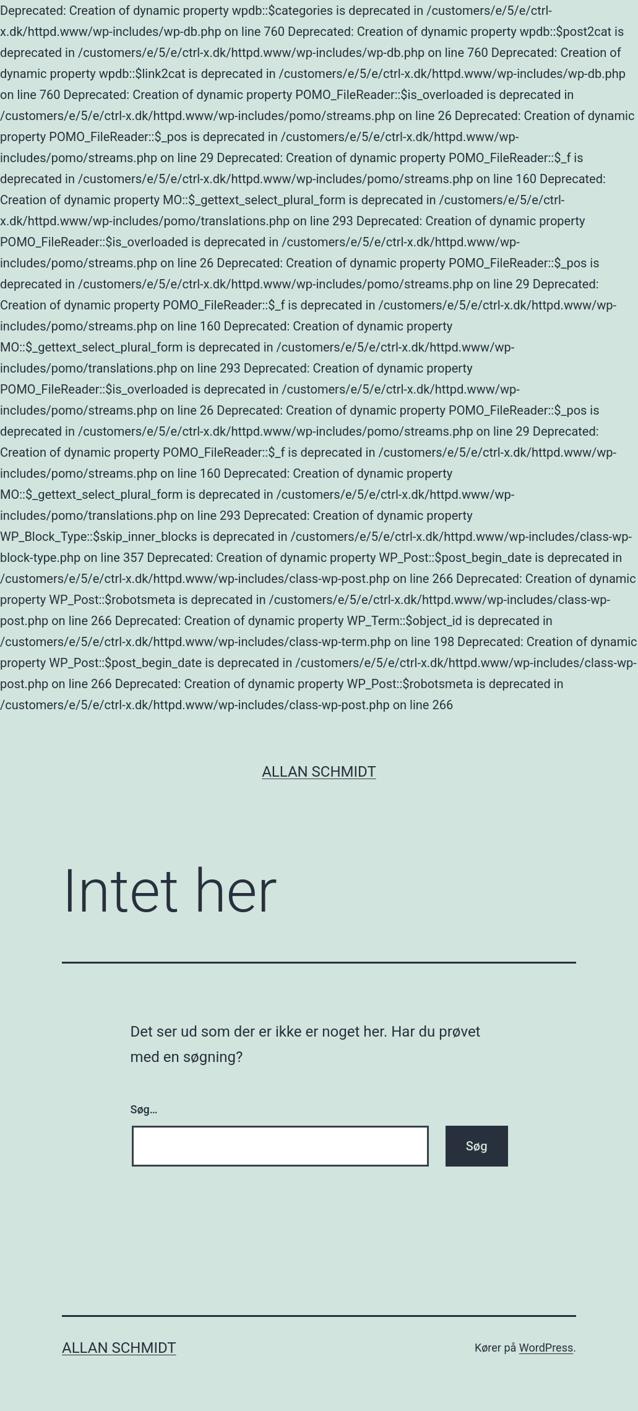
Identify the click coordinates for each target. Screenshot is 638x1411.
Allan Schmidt (319, 771)
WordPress (546, 1347)
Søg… (144, 1109)
